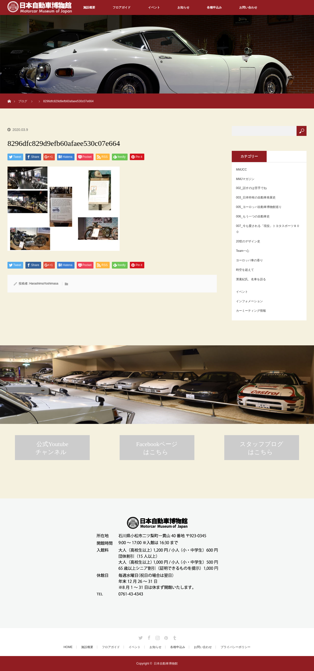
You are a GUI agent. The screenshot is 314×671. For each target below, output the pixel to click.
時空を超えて (245, 270)
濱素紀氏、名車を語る (251, 279)
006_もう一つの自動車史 (253, 216)
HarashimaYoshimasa (43, 283)
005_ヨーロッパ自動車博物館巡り (259, 207)
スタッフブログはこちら (261, 448)
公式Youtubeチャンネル (51, 448)
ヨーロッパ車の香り (249, 260)
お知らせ (183, 7)
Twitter (140, 637)
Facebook (148, 637)
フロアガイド (122, 7)
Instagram (157, 637)
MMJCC (241, 169)
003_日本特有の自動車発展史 (256, 197)
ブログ (22, 101)
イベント (154, 7)
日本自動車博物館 (166, 663)
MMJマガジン (245, 179)
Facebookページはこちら (157, 448)
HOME (68, 647)
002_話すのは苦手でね (251, 188)
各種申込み (214, 7)
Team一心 (242, 251)
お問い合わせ (248, 7)
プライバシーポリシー (235, 647)
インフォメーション (249, 301)
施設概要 (89, 7)
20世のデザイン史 (248, 241)
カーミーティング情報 (251, 310)
